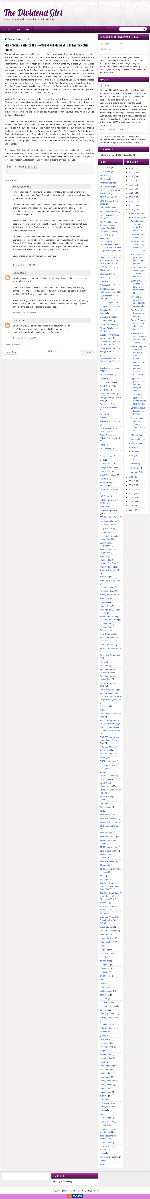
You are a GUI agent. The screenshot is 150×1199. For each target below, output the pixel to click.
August (134, 443)
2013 (131, 485)
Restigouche (105, 769)
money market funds (109, 1081)
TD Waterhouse (107, 861)
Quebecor (104, 706)
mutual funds (105, 1092)
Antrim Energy (106, 186)
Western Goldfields (108, 930)
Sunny (15, 273)
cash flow (104, 957)
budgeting (104, 949)
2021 (131, 189)
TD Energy (104, 833)
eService (104, 1010)
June (133, 451)
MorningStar (105, 606)
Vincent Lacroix (107, 927)
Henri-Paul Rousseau (109, 489)
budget (103, 946)
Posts (105, 44)
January (134, 472)
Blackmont (104, 270)
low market (105, 1069)
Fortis (102, 445)
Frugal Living (105, 448)
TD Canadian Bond (108, 818)
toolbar (103, 1160)
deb (101, 980)
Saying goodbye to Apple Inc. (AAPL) (138, 411)
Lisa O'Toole (105, 532)
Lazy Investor (106, 528)
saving (103, 1110)
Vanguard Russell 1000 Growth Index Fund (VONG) (110, 920)
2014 (131, 481)
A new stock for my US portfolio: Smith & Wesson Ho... (138, 368)
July (133, 447)
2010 (131, 497)
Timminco (104, 903)
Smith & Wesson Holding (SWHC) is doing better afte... (138, 287)
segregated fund (107, 1121)
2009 (131, 501)
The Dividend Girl (33, 12)
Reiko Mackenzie (107, 765)
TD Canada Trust (107, 815)
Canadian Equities (108, 317)
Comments (107, 49)
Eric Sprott (104, 414)
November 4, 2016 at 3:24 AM (23, 265)
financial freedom (107, 1028)
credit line (104, 972)
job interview (105, 1054)
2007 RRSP (105, 168)
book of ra (95, 1191)
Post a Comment (12, 345)
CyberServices (106, 375)
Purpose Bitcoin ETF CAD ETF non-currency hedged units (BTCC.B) (110, 696)
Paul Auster (105, 662)
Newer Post (11, 352)
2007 (131, 510)
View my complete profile (113, 130)
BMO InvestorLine (108, 208)
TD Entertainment (108, 836)
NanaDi (16, 320)
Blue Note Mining (107, 274)
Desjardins (104, 390)
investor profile (106, 1047)
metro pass (105, 1077)
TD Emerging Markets (109, 826)
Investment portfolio (108, 510)
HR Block (104, 479)
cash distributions (107, 953)
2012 (131, 489)
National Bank (106, 623)
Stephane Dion (106, 803)
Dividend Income (107, 394)
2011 (131, 493)
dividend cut (105, 1002)
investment (105, 1043)
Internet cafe (105, 507)
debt (102, 983)
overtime (104, 1096)
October (134, 435)
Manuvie (103, 556)
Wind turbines (106, 934)
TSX (102, 876)
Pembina (104, 665)
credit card (104, 968)
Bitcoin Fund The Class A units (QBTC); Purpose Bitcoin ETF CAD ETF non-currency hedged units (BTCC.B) (110, 244)
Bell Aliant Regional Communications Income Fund (108, 225)
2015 (131, 477)
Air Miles (104, 179)
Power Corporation (108, 690)
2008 (131, 506)
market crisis (105, 1073)
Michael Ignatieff (107, 587)
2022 (131, 185)
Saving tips (105, 779)
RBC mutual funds (108, 753)
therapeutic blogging (109, 1157)
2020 (131, 193)
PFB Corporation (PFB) (110, 648)
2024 (131, 176)
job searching (106, 1058)
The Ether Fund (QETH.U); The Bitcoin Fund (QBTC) (110, 886)
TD (101, 811)
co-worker (104, 961)
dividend (103, 998)
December (136, 213)
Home (49, 351)
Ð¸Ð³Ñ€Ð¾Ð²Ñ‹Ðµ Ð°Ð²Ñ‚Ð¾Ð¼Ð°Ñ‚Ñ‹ (32, 1)
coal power (105, 964)
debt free (104, 987)
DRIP (102, 378)
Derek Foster (105, 386)
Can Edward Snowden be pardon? (137, 313)
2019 (131, 197)
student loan (105, 1142)
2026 (131, 168)
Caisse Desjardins (108, 302)
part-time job (105, 1099)
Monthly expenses (108, 598)
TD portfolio (105, 865)
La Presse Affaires (108, 525)
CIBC (102, 281)
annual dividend (107, 938)
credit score (105, 976)
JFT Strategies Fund (109, 517)
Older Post (87, 352)
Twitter (103, 913)
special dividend (107, 1125)
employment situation (109, 1017)
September (136, 439)
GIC (101, 452)
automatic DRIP (107, 942)
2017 (131, 205)
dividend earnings (108, 1006)
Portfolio (6, 29)
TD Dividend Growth (109, 822)
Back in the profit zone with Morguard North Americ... (138, 352)
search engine (106, 1117)
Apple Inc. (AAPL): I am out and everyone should (138, 384)
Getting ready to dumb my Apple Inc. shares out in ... (138, 424)
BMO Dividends (107, 197)
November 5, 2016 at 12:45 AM (24, 313)
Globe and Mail (106, 456)
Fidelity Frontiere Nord (110, 421)
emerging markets (108, 1013)
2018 (131, 201)
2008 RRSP (105, 171)
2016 (131, 209)
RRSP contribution (108, 761)
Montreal (104, 602)
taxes (102, 1153)
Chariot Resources (108, 324)
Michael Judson (107, 591)
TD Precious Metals (108, 851)
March (134, 464)
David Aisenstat (107, 382)
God (102, 460)
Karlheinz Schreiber (108, 521)
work (102, 1164)
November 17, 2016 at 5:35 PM (24, 338)
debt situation (106, 991)
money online (106, 1084)
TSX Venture (105, 879)
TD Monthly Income (108, 847)
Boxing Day (105, 277)
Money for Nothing (108, 595)
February (135, 468)
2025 (131, 172)
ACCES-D (104, 175)
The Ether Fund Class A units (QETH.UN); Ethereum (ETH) (110, 896)
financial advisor (107, 1024)
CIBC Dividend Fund (109, 285)
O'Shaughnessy (107, 644)
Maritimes (104, 577)
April (133, 460)
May (133, 455)
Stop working (105, 807)
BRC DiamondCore (108, 211)
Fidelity (103, 418)
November (136, 217)
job (101, 1050)
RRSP (102, 757)
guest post (104, 1035)
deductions (105, 995)
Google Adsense (107, 467)
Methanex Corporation (110, 580)
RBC (102, 710)
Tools (27, 29)
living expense (106, 1065)
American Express (108, 183)
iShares (103, 1039)
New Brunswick (107, 634)
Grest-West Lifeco (108, 475)
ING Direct (104, 496)
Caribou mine (106, 320)
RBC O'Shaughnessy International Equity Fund (109, 740)
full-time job (105, 1032)
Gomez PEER (106, 464)
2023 (131, 180)
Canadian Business (108, 306)
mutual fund (105, 1088)
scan (102, 1114)
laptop (102, 1062)
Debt (18, 29)
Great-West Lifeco (108, 471)
